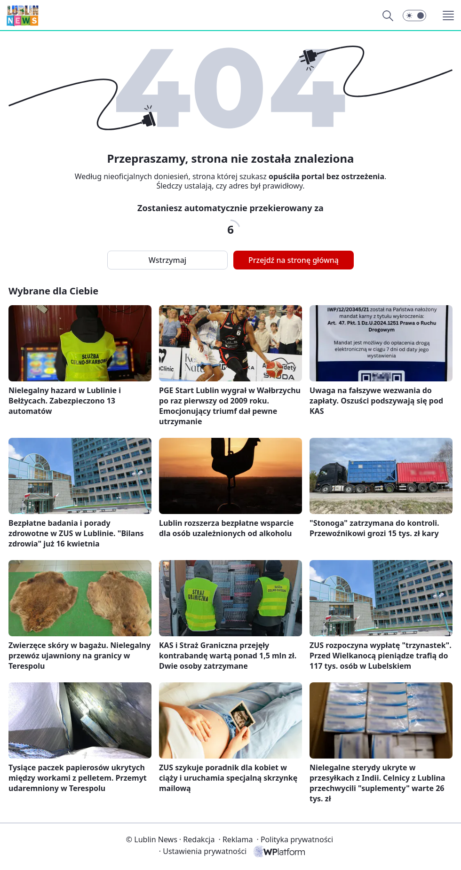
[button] (414, 15)
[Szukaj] (387, 15)
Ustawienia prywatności (202, 851)
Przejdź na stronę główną (293, 260)
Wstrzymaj (167, 260)
